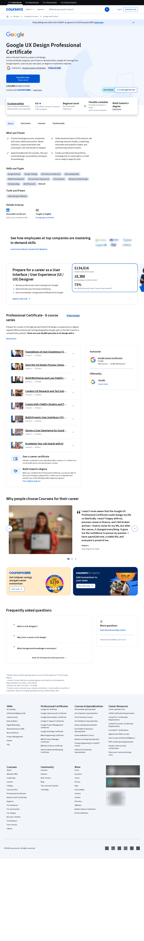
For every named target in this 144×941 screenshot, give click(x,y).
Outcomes (25, 123)
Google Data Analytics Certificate (53, 717)
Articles (78, 797)
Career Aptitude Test (117, 709)
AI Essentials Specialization (85, 709)
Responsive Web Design (78, 179)
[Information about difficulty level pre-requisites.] (85, 106)
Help (76, 786)
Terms (77, 778)
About (10, 123)
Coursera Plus (12, 789)
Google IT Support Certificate (52, 721)
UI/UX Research (29, 184)
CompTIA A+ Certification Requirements (118, 718)
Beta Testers (46, 778)
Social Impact (12, 821)
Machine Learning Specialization (87, 739)
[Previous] (9, 528)
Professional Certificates (16, 793)
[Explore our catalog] (30, 9)
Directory (78, 801)
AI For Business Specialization (86, 713)
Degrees (10, 801)
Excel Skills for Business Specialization (84, 730)
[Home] (7, 16)
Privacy (77, 782)
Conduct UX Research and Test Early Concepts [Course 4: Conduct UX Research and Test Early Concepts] (50, 391)
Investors (78, 774)
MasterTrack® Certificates (17, 797)
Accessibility (79, 789)
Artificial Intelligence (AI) (16, 713)
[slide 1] (68, 558)
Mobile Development (16, 179)
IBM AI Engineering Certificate (52, 735)
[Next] (135, 528)
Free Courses (12, 824)
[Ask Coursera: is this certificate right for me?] (126, 90)
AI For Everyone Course (84, 717)
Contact (78, 793)
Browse (16, 16)
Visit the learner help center (113, 630)
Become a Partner (14, 817)
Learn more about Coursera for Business (29, 249)
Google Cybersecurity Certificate (54, 713)
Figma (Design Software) (17, 196)
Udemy (9, 828)
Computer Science (31, 16)
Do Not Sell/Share (81, 813)
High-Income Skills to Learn (119, 734)
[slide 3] (75, 558)
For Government (13, 809)
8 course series (15, 103)
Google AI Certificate (49, 709)
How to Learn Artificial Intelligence (122, 738)
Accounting (11, 709)
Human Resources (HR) (15, 729)
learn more (122, 639)
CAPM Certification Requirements (121, 713)
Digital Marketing (13, 725)
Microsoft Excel (12, 733)
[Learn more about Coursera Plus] (37, 90)
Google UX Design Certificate (52, 731)
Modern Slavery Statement (85, 809)
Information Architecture (50, 174)
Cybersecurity (12, 717)
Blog (42, 782)
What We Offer (12, 774)
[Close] (133, 22)
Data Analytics (12, 721)
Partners (44, 774)
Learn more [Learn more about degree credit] (116, 109)
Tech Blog (45, 789)
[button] (40, 9)
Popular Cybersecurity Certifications (117, 747)
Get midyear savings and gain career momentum (20, 580)
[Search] (107, 9)
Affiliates (78, 805)
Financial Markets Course (84, 735)
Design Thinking (31, 174)
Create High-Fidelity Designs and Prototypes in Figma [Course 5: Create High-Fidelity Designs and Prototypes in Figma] (55, 404)
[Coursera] (14, 9)
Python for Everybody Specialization (83, 751)
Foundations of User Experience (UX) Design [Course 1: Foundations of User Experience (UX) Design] (49, 352)
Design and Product (50, 16)
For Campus (11, 813)
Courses (41, 123)
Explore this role (21, 298)
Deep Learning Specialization (86, 725)
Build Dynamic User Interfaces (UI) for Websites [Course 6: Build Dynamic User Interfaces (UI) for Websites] (51, 417)
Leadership (11, 778)
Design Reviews (14, 174)
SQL (8, 744)
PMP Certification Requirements (121, 742)
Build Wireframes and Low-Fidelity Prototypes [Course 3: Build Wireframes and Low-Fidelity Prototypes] (51, 378)
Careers (10, 782)
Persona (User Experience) (38, 179)
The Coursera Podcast (49, 786)
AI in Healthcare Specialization (86, 721)
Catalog (10, 786)
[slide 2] (72, 558)
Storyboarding (13, 184)
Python (9, 740)
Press (77, 770)
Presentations (58, 179)
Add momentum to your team (86, 579)
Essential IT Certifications (118, 730)
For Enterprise (12, 805)
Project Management (15, 736)
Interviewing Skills (72, 174)
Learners (44, 770)
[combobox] (73, 9)
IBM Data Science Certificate (52, 746)
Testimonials (58, 123)
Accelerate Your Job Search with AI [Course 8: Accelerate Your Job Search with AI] (44, 443)
